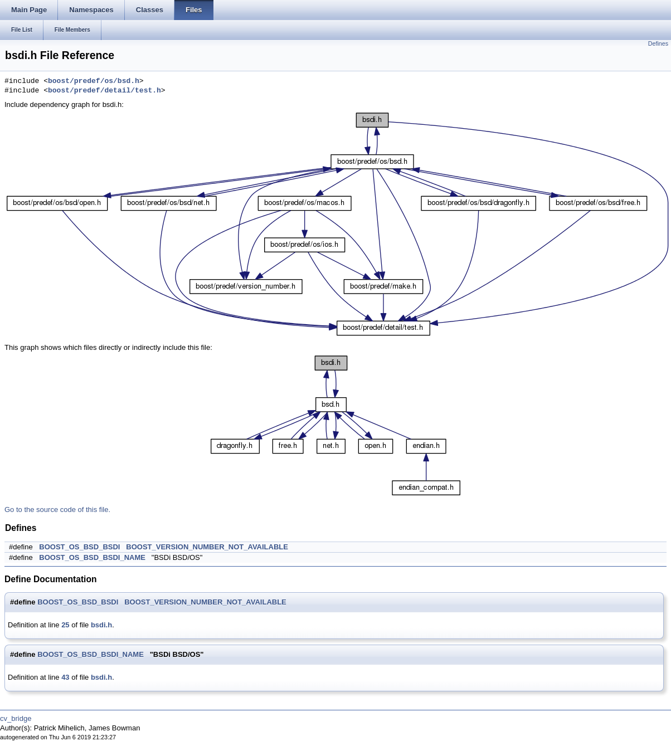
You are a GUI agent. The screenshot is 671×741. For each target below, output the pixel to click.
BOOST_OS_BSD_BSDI (79, 547)
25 (65, 625)
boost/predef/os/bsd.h (93, 81)
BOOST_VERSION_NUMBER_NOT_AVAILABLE (207, 547)
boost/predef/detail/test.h (104, 91)
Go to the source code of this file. (57, 509)
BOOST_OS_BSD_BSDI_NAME (92, 557)
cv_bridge (15, 718)
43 (65, 677)
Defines (658, 43)
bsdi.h (101, 625)
